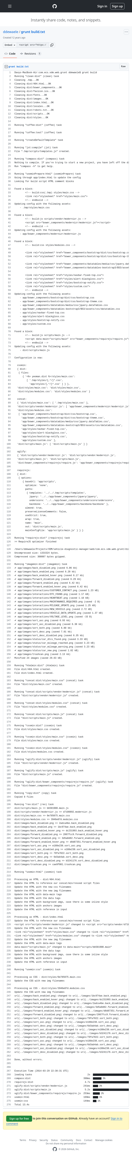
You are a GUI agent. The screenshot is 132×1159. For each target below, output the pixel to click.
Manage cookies (103, 1140)
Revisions (30, 54)
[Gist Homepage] (54, 6)
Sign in (102, 6)
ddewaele (10, 31)
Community (67, 1140)
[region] (66, 589)
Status (54, 1140)
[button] (52, 45)
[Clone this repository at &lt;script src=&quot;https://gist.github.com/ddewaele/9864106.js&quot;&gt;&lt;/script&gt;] (33, 45)
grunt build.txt (33, 31)
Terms (23, 1140)
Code (10, 53)
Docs (78, 1140)
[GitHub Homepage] (55, 1149)
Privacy (33, 1140)
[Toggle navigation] (10, 6)
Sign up (117, 6)
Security (44, 1140)
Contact (88, 1140)
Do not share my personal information (66, 1143)
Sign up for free (19, 1118)
